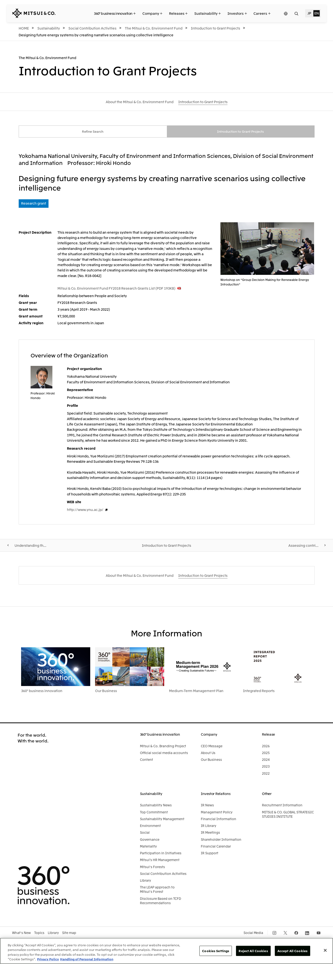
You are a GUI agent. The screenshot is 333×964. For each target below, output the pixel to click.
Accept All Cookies (292, 951)
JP (309, 12)
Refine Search (92, 131)
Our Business (106, 691)
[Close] (325, 950)
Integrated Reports (259, 691)
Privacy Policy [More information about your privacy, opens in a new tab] (48, 959)
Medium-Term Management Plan (196, 691)
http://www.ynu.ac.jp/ (85, 510)
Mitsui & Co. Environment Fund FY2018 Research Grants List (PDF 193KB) (116, 288)
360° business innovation (41, 691)
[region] (166, 951)
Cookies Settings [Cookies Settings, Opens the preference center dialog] (215, 951)
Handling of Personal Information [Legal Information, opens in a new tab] (86, 959)
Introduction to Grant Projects (240, 131)
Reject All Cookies (253, 951)
